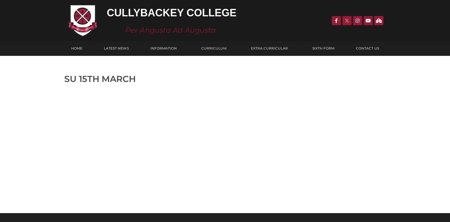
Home (76, 48)
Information (165, 48)
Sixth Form (323, 48)
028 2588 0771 (309, 172)
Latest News (116, 48)
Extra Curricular (271, 48)
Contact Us (367, 48)
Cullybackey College (171, 13)
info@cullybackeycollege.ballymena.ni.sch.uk (336, 190)
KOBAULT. (278, 214)
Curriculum (215, 48)
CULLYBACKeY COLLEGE (99, 174)
